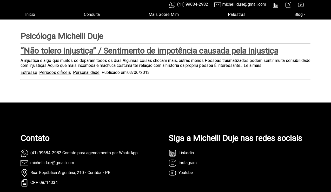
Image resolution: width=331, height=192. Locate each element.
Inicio (30, 14)
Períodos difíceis (55, 72)
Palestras (237, 14)
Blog (298, 14)
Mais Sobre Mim (164, 14)
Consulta (92, 14)
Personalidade (86, 72)
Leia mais (252, 65)
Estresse (29, 72)
